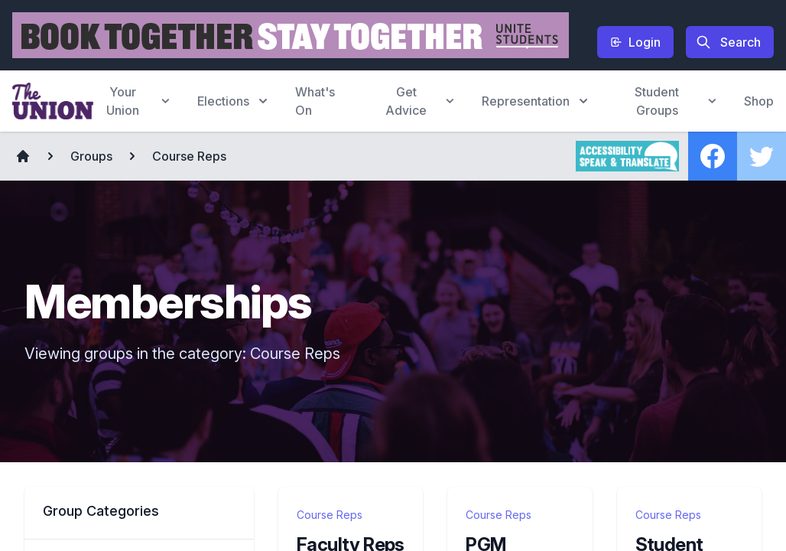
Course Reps (189, 156)
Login (635, 42)
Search (728, 42)
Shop (759, 101)
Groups (91, 156)
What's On (315, 101)
